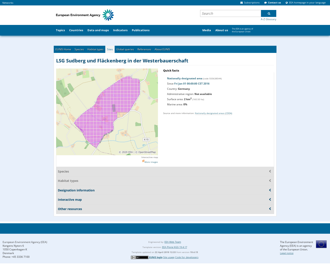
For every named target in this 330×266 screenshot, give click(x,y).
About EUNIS (162, 49)
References (144, 49)
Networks (7, 2)
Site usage (168, 257)
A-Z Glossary (268, 19)
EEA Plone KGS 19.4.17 (174, 247)
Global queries (125, 49)
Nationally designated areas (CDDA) (213, 113)
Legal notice (286, 253)
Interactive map (149, 157)
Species (79, 49)
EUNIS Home (63, 49)
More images (151, 161)
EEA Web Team (172, 241)
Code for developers (186, 257)
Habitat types (95, 49)
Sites (110, 49)
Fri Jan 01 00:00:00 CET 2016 (191, 83)
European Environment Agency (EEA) (25, 242)
